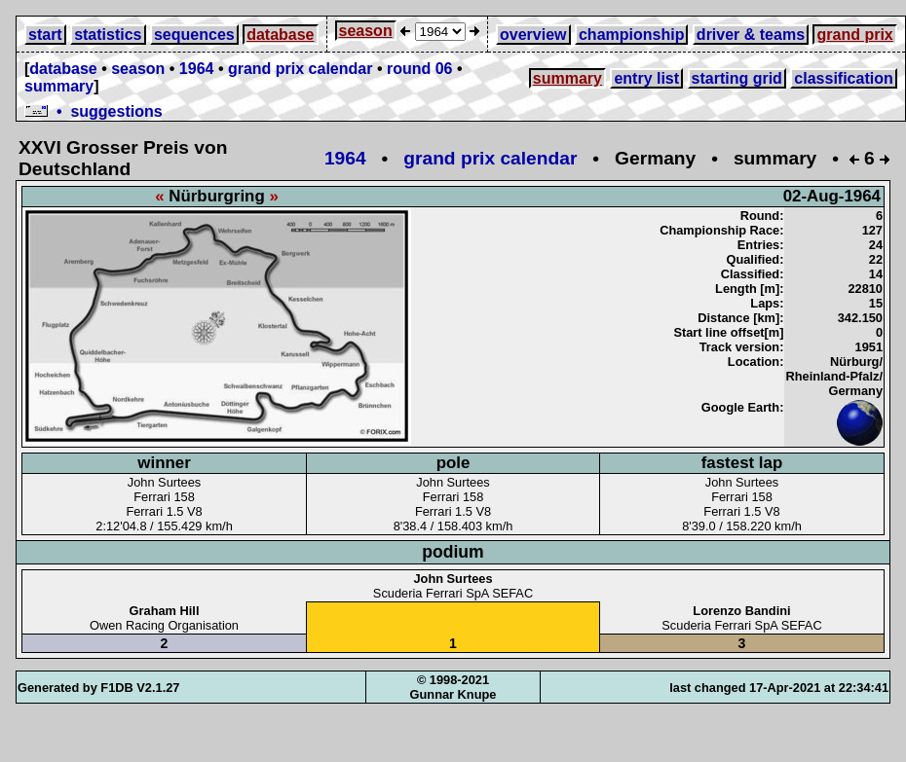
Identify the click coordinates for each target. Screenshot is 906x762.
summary (59, 86)
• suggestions (93, 111)
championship (631, 34)
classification (843, 78)
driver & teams (751, 34)
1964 (196, 68)
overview (533, 34)
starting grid (737, 78)
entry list (646, 78)
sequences (194, 34)
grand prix (854, 34)
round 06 (420, 68)
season (366, 30)
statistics (107, 34)
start (45, 34)
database (280, 34)
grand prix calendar (300, 68)
